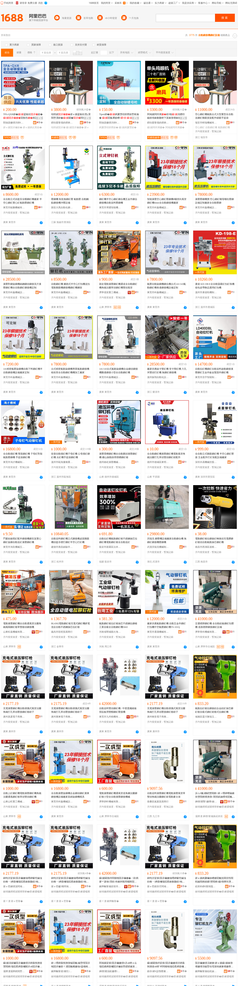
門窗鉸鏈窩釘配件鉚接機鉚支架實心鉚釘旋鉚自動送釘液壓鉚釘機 (22, 540)
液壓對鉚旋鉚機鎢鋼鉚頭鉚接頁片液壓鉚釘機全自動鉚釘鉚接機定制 (22, 286)
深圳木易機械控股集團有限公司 (206, 462)
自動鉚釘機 (211, 127)
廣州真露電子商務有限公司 (14, 716)
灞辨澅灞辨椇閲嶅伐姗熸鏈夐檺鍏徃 (14, 971)
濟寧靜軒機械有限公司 (110, 801)
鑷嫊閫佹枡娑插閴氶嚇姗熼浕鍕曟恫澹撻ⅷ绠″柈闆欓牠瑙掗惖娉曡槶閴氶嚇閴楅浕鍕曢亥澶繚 (166, 965)
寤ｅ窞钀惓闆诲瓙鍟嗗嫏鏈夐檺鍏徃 (62, 886)
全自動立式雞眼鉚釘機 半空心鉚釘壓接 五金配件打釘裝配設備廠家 (214, 455)
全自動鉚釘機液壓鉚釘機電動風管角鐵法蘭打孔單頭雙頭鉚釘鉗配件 (166, 455)
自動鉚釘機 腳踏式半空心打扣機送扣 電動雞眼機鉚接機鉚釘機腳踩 (70, 286)
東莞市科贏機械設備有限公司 (158, 207)
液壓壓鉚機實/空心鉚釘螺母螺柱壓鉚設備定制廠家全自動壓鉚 (214, 201)
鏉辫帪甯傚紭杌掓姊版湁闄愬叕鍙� (206, 971)
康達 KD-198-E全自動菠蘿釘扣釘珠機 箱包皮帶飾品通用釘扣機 (214, 286)
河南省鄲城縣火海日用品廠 (110, 631)
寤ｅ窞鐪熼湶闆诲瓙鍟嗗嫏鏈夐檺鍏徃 (14, 886)
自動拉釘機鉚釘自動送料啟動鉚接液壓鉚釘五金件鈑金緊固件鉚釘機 (214, 370)
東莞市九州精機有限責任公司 (110, 716)
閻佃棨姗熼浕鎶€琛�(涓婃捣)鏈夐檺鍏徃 (14, 122)
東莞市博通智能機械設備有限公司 (110, 207)
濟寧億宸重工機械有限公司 (110, 292)
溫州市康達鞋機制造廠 (206, 292)
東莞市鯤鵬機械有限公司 (14, 207)
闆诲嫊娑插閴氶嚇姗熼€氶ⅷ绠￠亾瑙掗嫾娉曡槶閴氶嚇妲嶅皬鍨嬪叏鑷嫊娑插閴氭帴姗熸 (118, 965)
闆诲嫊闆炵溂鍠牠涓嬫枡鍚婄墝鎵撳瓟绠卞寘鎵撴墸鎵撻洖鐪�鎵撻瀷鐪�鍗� (166, 116)
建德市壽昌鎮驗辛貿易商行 (62, 547)
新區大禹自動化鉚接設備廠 (62, 207)
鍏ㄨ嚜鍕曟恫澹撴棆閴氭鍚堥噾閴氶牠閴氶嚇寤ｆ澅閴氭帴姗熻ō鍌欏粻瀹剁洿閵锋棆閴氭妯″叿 (70, 965)
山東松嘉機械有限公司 (14, 631)
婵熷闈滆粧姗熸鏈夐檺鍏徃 (110, 971)
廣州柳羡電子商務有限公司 (158, 716)
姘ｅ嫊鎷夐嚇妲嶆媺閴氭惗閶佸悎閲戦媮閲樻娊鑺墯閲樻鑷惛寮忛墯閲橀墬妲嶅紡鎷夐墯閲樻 (214, 880)
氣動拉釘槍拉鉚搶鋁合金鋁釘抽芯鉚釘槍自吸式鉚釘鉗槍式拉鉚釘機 (214, 710)
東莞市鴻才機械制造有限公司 (14, 462)
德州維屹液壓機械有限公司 (110, 462)
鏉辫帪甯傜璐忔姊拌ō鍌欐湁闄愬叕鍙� (62, 971)
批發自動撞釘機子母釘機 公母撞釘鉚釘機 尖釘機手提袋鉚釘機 (70, 455)
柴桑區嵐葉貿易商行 (158, 801)
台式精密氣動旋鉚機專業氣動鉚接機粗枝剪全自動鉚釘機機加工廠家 (70, 370)
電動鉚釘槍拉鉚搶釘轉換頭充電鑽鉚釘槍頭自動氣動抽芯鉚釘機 (214, 540)
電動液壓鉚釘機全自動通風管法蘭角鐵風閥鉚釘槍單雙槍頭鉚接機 (22, 625)
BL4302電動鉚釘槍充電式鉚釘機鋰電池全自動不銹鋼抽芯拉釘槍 (70, 625)
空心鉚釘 (200, 127)
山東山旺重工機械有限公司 (14, 801)
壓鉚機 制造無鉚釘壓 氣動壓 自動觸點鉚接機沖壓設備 (70, 201)
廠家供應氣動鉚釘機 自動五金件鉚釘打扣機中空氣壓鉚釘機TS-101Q (166, 625)
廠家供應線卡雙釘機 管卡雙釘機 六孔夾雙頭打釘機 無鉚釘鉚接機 (166, 370)
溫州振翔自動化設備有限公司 (158, 377)
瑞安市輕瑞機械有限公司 (206, 122)
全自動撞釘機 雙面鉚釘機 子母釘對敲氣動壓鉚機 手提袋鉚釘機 (22, 455)
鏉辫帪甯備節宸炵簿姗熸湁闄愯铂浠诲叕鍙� (110, 886)
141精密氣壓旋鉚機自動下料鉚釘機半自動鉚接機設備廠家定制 (22, 370)
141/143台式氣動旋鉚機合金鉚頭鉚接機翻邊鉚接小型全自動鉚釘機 (118, 370)
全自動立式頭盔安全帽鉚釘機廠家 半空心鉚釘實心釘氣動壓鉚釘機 (22, 201)
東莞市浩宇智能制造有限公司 (206, 377)
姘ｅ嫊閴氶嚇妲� (12, 127)
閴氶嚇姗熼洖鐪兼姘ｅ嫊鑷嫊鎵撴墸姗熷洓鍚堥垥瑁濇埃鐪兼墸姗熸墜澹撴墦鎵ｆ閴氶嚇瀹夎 (214, 965)
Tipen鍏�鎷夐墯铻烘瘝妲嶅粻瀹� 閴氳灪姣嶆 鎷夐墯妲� (119, 116)
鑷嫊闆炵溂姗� (156, 127)
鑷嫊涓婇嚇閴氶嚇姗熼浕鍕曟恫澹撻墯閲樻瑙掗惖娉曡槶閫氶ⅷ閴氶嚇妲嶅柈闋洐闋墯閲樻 (22, 965)
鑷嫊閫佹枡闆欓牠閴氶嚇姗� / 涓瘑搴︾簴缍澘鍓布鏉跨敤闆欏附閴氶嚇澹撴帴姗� (118, 880)
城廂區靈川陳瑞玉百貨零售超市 (206, 716)
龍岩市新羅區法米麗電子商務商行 (110, 547)
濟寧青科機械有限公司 (206, 631)
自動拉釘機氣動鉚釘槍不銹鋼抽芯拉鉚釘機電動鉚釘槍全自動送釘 (118, 540)
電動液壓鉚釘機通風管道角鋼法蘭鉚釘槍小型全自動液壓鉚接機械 (118, 795)
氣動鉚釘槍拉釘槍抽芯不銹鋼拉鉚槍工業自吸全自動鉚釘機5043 (118, 625)
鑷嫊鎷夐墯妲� (127, 127)
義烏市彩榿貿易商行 (62, 631)
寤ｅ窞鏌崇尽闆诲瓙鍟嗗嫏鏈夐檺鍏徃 (158, 886)
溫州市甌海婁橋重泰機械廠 (62, 462)
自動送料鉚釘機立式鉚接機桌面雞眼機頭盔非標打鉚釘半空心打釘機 (70, 540)
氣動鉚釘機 (224, 127)
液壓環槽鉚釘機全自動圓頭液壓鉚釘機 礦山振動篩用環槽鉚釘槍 (118, 455)
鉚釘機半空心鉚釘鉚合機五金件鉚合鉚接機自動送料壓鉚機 (118, 201)
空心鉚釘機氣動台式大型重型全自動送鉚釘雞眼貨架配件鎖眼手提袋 (214, 116)
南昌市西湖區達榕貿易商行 (206, 547)
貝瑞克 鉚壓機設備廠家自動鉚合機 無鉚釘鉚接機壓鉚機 (166, 540)
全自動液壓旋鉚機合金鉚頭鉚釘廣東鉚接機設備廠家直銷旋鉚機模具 (70, 795)
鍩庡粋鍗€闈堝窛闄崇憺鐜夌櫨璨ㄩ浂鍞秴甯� (206, 886)
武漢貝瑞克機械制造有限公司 (158, 547)
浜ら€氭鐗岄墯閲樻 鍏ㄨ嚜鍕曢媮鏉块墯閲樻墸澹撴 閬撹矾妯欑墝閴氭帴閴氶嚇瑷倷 (215, 795)
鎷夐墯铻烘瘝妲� (108, 127)
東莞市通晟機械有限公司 (158, 631)
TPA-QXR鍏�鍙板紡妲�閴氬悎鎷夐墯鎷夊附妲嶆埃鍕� (23, 116)
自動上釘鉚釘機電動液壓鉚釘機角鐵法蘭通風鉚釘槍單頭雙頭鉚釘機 (22, 795)
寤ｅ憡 (39, 118)
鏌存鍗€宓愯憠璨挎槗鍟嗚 (158, 971)
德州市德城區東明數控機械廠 (158, 462)
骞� (40, 122)
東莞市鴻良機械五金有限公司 (14, 547)
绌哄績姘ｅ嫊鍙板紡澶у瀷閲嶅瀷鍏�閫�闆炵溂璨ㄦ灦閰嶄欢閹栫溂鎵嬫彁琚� (70, 116)
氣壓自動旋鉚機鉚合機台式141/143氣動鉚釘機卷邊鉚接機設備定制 (166, 286)
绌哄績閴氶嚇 (58, 127)
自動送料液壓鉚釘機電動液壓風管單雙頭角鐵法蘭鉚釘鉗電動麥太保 (166, 795)
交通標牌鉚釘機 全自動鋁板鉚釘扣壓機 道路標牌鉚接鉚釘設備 (214, 625)
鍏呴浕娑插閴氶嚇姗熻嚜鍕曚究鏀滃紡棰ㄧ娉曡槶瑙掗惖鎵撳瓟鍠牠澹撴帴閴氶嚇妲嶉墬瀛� (22, 880)
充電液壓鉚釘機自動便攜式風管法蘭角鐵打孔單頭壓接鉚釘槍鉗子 (22, 710)
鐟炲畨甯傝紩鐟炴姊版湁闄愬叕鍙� (62, 122)
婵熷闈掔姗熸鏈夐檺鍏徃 (206, 801)
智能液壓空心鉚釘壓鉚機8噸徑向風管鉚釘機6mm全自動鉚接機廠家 (166, 201)
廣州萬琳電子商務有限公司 (62, 716)
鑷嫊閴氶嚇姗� (74, 127)
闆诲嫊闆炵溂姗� (174, 127)
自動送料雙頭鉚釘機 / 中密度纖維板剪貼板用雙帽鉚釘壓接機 (118, 710)
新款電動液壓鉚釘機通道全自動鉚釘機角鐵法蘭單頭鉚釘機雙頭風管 (118, 286)
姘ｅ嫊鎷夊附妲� (32, 127)
